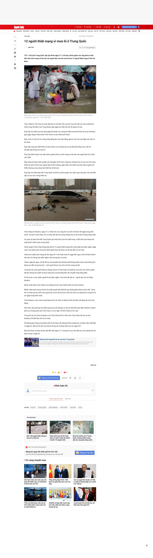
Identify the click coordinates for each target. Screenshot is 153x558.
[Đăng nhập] (118, 27)
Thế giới (43, 31)
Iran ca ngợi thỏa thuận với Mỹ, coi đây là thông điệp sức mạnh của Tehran (85, 482)
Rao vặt (107, 27)
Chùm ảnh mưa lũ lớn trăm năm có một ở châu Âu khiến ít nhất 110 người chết (60, 438)
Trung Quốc (42, 407)
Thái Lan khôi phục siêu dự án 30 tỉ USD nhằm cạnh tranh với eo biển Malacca (35, 505)
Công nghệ (65, 31)
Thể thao (102, 31)
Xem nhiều (26, 31)
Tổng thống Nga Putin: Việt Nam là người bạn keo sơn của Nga (59, 482)
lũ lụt (80, 407)
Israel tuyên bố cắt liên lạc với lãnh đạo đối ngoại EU (84, 504)
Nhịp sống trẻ (82, 31)
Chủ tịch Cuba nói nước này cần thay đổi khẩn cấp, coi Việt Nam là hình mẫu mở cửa (35, 482)
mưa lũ (33, 407)
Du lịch (74, 31)
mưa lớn (73, 407)
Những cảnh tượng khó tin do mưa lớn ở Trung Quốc (57, 339)
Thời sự (37, 31)
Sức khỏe (121, 31)
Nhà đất (115, 31)
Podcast (77, 27)
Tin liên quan (31, 417)
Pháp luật (49, 31)
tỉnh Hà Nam (53, 407)
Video (32, 31)
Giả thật (128, 31)
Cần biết (97, 27)
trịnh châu (63, 407)
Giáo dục (108, 31)
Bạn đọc (134, 31)
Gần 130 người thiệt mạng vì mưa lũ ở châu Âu (37, 437)
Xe (70, 31)
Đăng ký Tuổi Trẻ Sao (129, 27)
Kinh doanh (57, 31)
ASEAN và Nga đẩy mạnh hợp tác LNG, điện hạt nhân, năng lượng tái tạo (59, 505)
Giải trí (96, 31)
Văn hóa (90, 31)
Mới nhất (19, 31)
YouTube (87, 27)
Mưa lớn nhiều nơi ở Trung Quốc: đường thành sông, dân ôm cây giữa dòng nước (82, 438)
